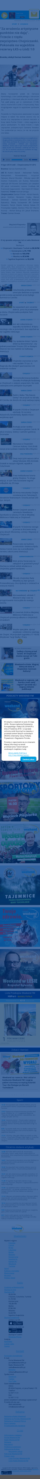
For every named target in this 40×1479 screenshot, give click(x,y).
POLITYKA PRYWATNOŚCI (18, 755)
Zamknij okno (28, 759)
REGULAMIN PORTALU (17, 753)
